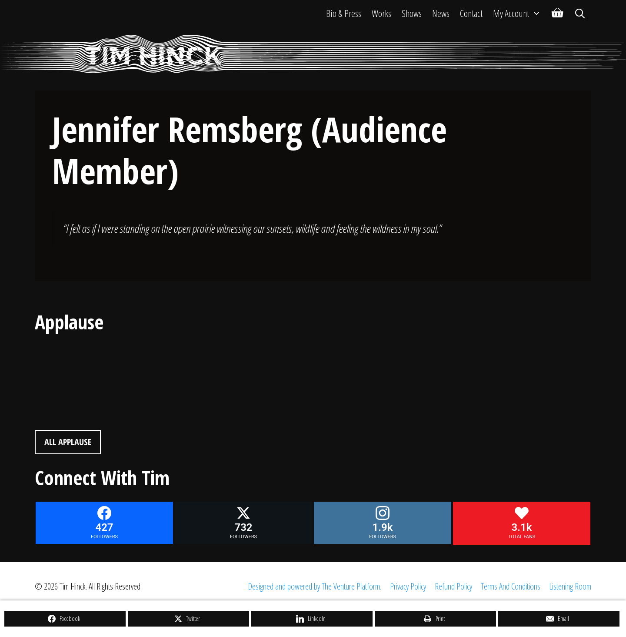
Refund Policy (453, 586)
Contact (471, 13)
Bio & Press (343, 13)
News (441, 13)
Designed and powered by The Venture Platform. (314, 586)
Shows (412, 13)
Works (381, 13)
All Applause (67, 442)
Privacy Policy (408, 586)
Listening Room (570, 586)
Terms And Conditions (510, 586)
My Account (519, 13)
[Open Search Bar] (580, 13)
